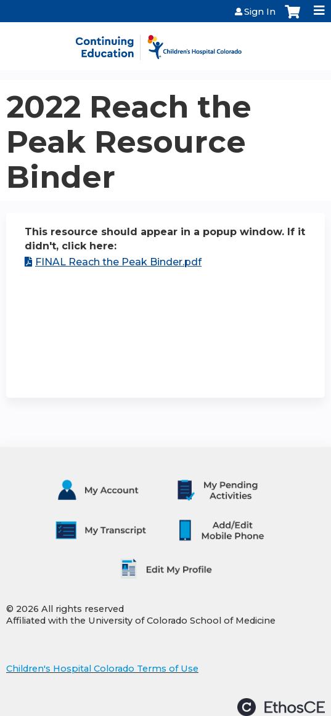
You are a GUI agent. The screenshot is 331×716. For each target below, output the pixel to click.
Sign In (260, 11)
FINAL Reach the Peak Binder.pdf (118, 262)
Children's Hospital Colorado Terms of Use (102, 668)
